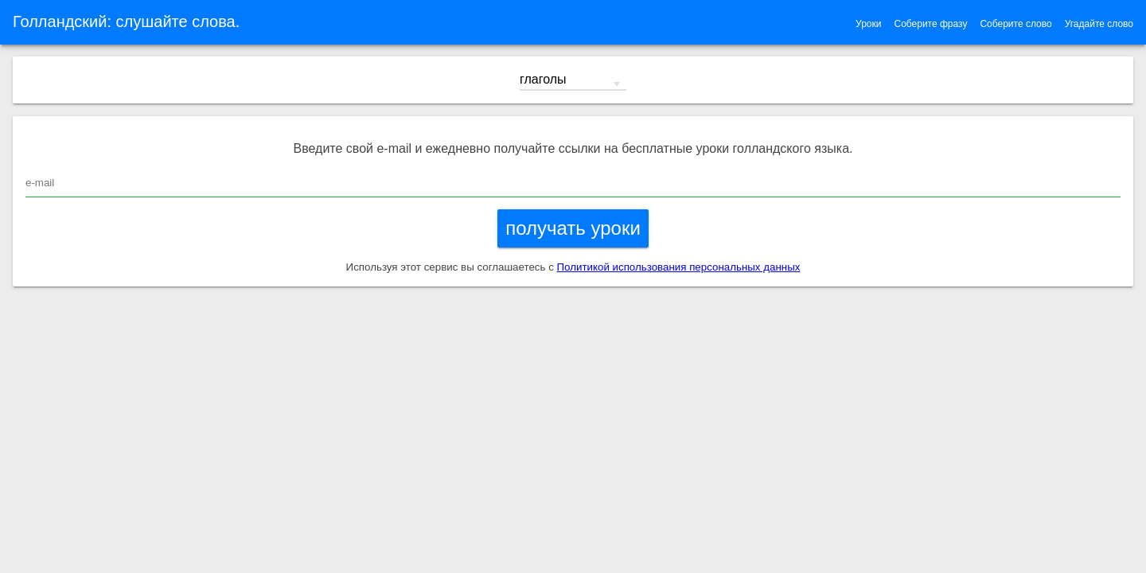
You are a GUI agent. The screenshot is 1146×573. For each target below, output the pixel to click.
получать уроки (573, 228)
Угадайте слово (1099, 23)
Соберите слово (1015, 23)
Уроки (868, 23)
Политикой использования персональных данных (679, 267)
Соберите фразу (930, 23)
